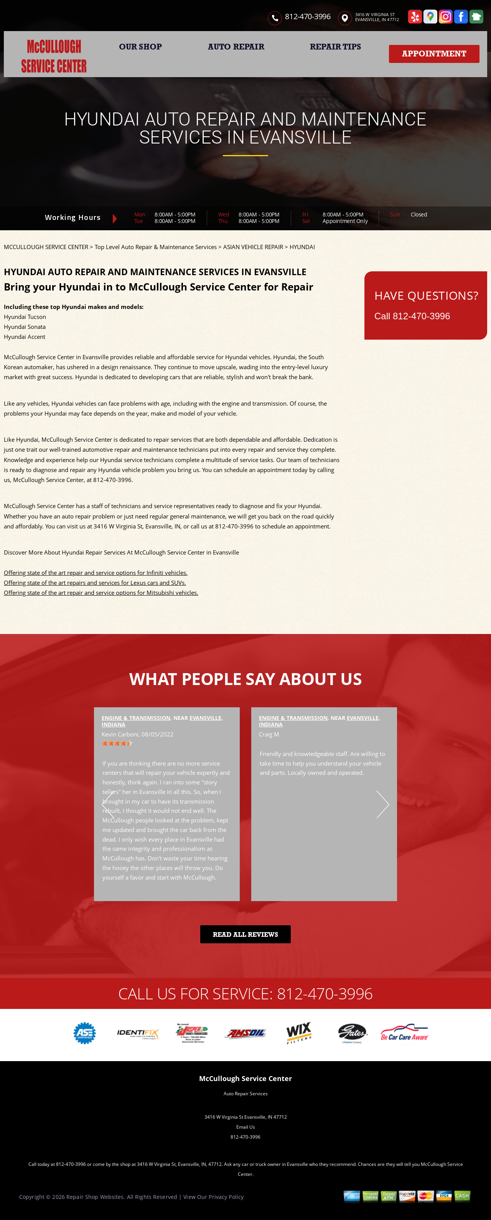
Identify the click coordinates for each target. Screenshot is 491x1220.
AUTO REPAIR (236, 47)
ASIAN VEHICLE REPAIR (253, 247)
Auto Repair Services (246, 1093)
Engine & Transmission (136, 717)
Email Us (245, 1127)
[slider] (117, 743)
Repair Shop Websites (95, 1196)
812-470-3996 (307, 16)
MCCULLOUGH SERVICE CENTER (46, 247)
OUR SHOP (140, 47)
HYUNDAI (302, 247)
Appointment (434, 54)
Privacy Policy (226, 1196)
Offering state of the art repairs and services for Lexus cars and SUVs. (95, 582)
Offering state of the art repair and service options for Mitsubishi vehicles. (101, 592)
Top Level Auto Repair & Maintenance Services (156, 247)
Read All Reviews (245, 935)
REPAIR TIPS (335, 47)
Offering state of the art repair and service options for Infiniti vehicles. (96, 572)
